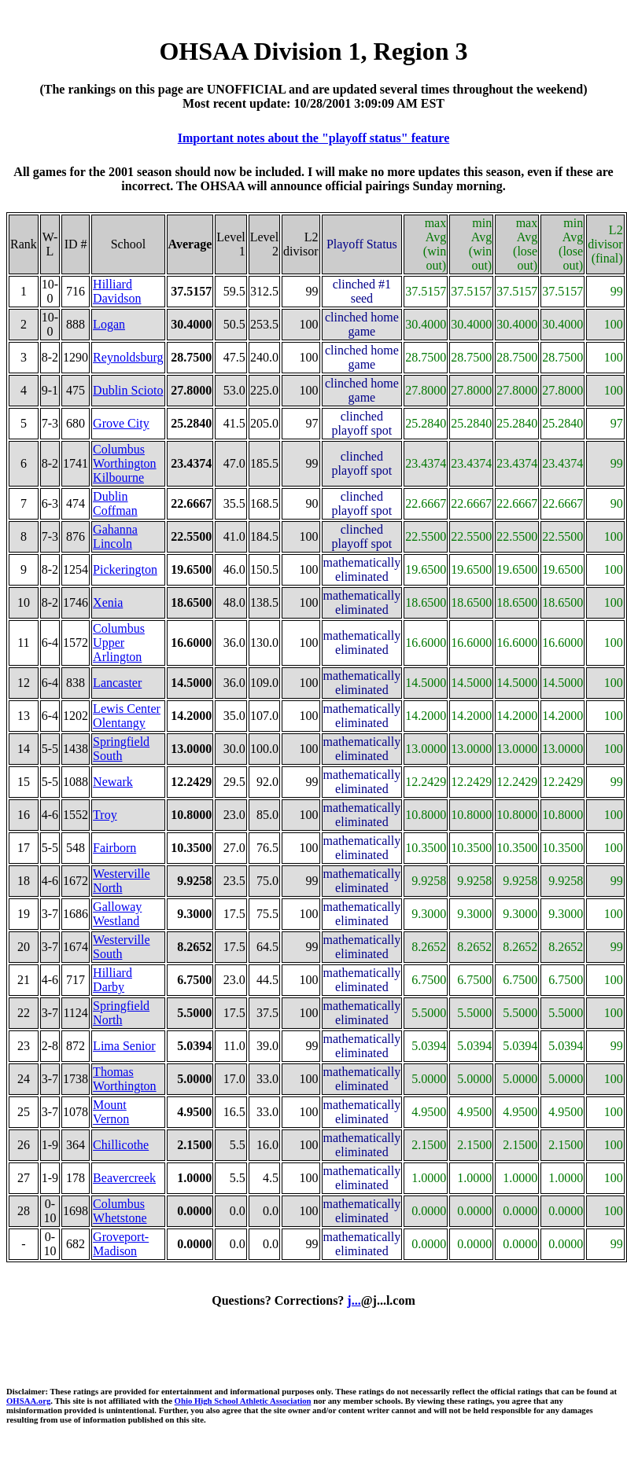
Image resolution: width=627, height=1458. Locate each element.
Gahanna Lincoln (115, 536)
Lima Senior (124, 1045)
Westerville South (121, 946)
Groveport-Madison (121, 1244)
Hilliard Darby (112, 979)
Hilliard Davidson (117, 291)
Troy (105, 814)
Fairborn (114, 847)
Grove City (121, 423)
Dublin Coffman (115, 503)
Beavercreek (124, 1177)
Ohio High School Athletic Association (243, 1400)
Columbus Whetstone (119, 1211)
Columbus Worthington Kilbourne (124, 463)
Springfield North (121, 1012)
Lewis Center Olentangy (126, 715)
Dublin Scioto (128, 390)
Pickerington (125, 569)
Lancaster (117, 682)
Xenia (108, 602)
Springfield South (121, 748)
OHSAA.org (28, 1400)
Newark (113, 781)
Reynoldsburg (128, 357)
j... (353, 1300)
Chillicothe (121, 1144)
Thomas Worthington (124, 1079)
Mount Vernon (111, 1112)
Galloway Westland (117, 913)
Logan (109, 324)
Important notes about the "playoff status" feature (313, 138)
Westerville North (121, 880)
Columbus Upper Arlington (119, 642)
